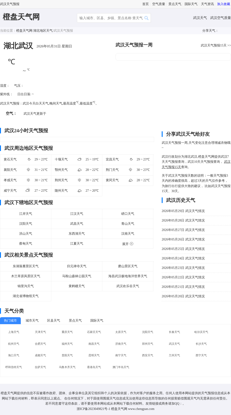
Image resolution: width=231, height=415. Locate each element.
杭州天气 (13, 343)
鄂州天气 (61, 170)
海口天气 (13, 355)
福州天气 (67, 343)
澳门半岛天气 (120, 367)
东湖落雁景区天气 (26, 266)
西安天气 (147, 355)
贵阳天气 (67, 355)
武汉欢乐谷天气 (127, 286)
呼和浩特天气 (13, 367)
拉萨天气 (40, 367)
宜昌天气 (112, 159)
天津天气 (40, 332)
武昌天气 (76, 223)
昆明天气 (94, 355)
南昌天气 (94, 343)
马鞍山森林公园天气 (76, 276)
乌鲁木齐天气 (67, 367)
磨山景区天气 (127, 266)
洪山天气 (25, 233)
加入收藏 (223, 4)
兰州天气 (174, 355)
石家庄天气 (94, 332)
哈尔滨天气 (201, 332)
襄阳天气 (10, 170)
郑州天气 (147, 343)
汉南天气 (127, 233)
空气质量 (158, 4)
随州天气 (61, 190)
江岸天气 (25, 213)
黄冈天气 (112, 180)
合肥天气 (40, 343)
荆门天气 (112, 170)
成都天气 (40, 355)
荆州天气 (61, 180)
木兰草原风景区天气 (25, 276)
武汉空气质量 (220, 18)
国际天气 (191, 4)
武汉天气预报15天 (214, 45)
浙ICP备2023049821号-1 (93, 409)
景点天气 (174, 4)
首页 (145, 4)
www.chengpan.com (141, 409)
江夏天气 (76, 243)
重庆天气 (67, 332)
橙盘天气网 (21, 17)
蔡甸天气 (25, 243)
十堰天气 (61, 159)
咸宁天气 (10, 190)
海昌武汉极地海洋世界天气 (127, 276)
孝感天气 (10, 180)
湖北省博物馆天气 (26, 296)
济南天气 (120, 343)
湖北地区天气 (43, 30)
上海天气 (13, 332)
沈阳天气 (147, 332)
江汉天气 (76, 213)
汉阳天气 (25, 223)
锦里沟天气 (26, 286)
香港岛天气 (94, 367)
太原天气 (120, 332)
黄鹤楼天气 (77, 286)
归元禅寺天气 (76, 266)
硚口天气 (127, 213)
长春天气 (174, 332)
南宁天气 (120, 355)
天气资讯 (207, 4)
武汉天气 (200, 18)
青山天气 (127, 223)
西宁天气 (201, 355)
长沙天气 (201, 343)
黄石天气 (10, 159)
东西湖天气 (77, 233)
